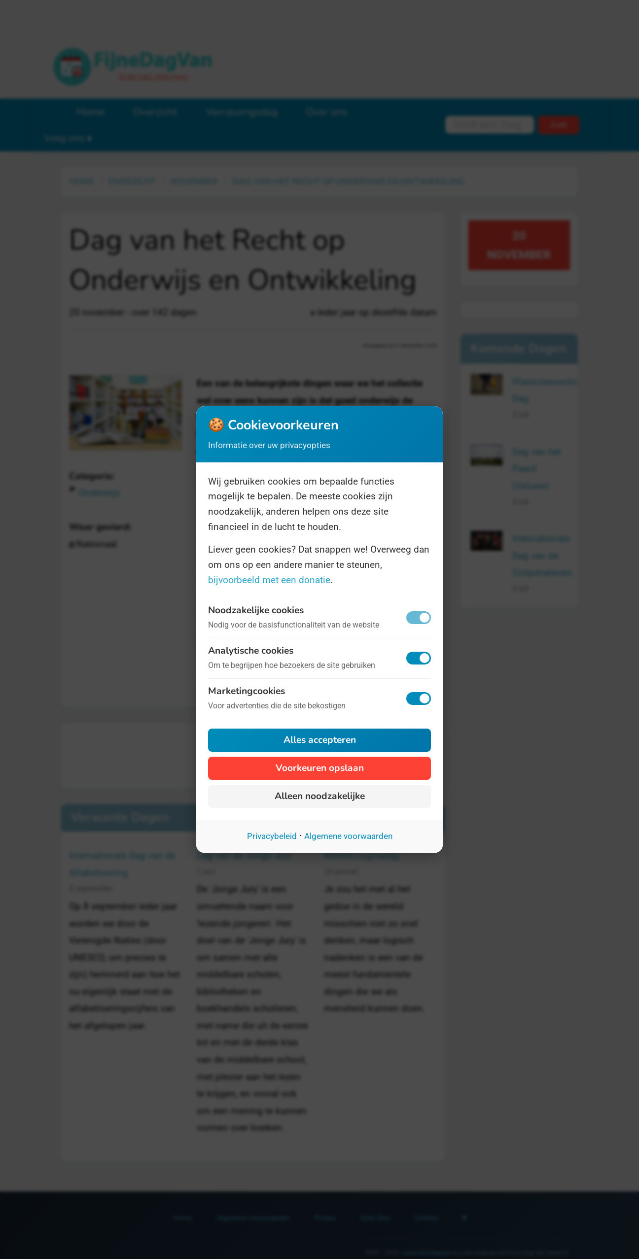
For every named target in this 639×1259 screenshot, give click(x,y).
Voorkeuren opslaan (320, 768)
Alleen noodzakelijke (320, 796)
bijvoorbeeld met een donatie (269, 580)
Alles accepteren (320, 740)
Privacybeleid (272, 836)
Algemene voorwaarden (348, 836)
